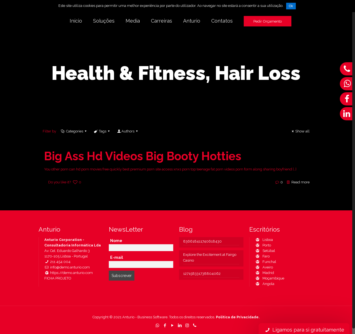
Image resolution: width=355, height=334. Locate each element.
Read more (300, 182)
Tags (102, 131)
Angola (264, 284)
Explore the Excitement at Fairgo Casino (209, 257)
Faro (262, 256)
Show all (300, 131)
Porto (263, 245)
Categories (74, 131)
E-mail (116, 257)
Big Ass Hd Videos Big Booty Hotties (142, 156)
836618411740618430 (202, 241)
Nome (116, 240)
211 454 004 (57, 262)
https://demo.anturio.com (68, 273)
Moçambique (269, 278)
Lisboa (264, 240)
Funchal (265, 262)
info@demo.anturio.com (67, 267)
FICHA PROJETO (57, 278)
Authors (127, 131)
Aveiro (264, 267)
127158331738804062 (202, 273)
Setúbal (265, 251)
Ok (291, 6)
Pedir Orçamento (267, 21)
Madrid (264, 273)
